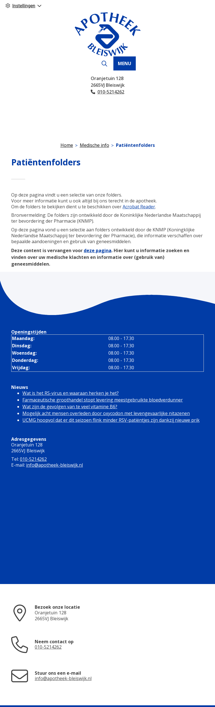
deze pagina (97, 250)
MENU (124, 63)
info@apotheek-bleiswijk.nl (54, 465)
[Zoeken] (104, 64)
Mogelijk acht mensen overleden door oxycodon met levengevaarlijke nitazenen (106, 413)
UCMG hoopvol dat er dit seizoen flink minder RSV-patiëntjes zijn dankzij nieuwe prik (111, 420)
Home (66, 145)
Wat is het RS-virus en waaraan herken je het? (70, 393)
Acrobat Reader (139, 207)
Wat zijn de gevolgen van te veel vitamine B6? (69, 406)
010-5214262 (33, 459)
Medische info (94, 145)
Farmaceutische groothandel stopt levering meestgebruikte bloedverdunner (102, 400)
